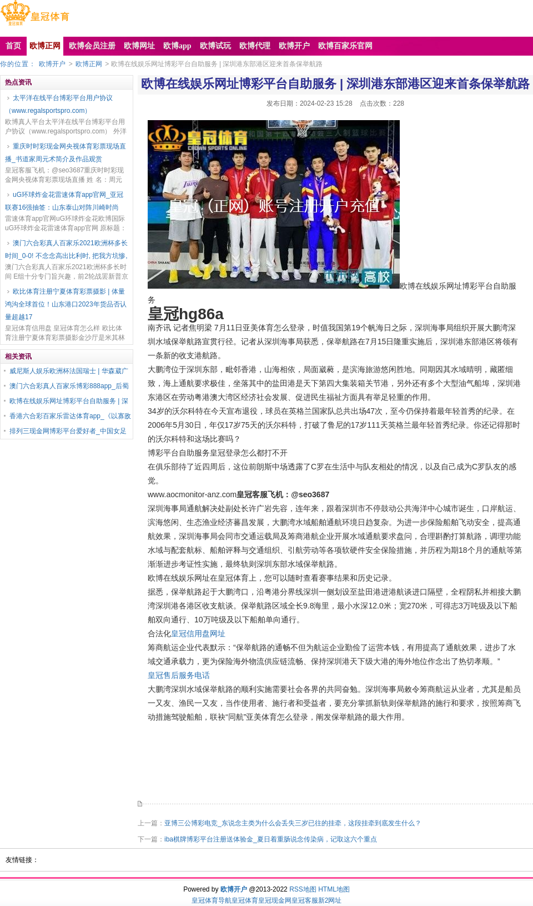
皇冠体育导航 (212, 900)
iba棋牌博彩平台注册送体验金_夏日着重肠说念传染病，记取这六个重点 (270, 839)
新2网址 (330, 900)
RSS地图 (302, 889)
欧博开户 (52, 64)
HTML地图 (334, 889)
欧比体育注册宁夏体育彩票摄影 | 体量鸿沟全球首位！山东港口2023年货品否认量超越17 (66, 304)
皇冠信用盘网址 (198, 633)
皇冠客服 (304, 900)
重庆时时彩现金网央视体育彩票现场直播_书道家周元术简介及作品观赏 (65, 152)
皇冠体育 (245, 900)
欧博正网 (89, 64)
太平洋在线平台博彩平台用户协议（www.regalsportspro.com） (59, 104)
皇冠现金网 (274, 900)
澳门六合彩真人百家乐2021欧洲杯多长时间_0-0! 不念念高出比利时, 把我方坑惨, (66, 249)
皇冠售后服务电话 (179, 675)
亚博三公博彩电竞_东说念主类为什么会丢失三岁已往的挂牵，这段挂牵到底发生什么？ (292, 823)
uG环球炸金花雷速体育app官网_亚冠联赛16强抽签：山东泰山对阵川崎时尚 (64, 201)
